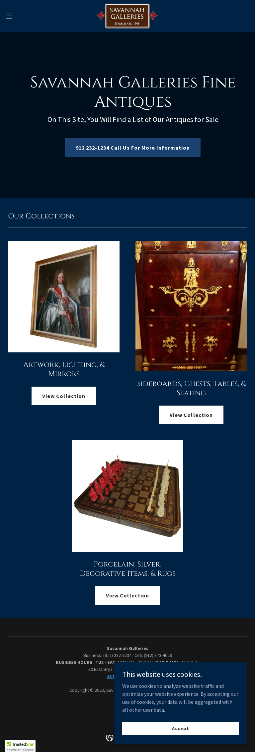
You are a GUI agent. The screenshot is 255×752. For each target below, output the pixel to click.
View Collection (63, 396)
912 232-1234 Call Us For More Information (133, 147)
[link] (127, 16)
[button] (21, 16)
